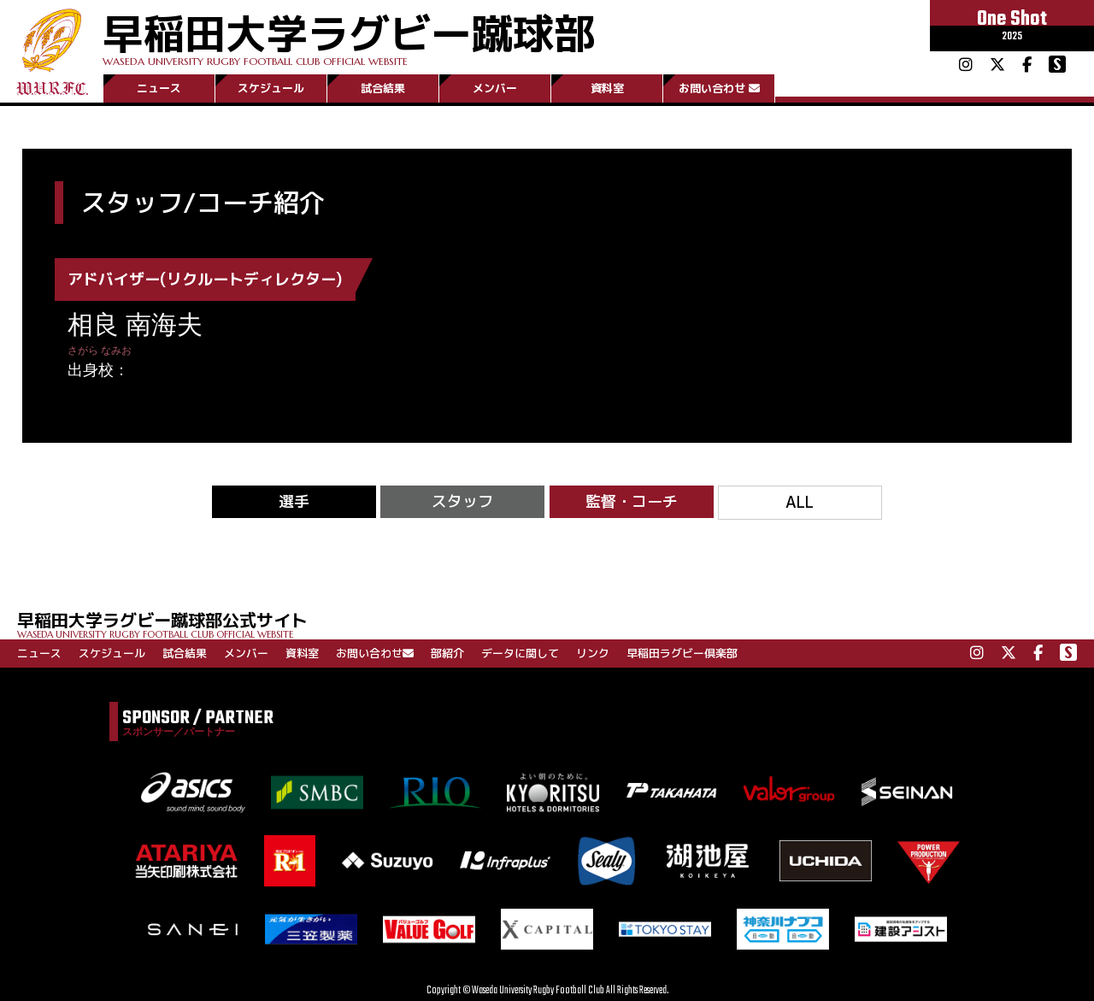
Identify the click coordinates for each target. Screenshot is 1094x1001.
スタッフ (462, 501)
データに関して (520, 653)
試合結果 (383, 88)
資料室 (607, 88)
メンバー (495, 88)
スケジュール (271, 88)
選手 (294, 501)
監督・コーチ (631, 501)
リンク (592, 653)
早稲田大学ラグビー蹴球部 (349, 35)
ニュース (159, 88)
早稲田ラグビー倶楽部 (682, 653)
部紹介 (447, 653)
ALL (799, 502)
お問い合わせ (719, 88)
